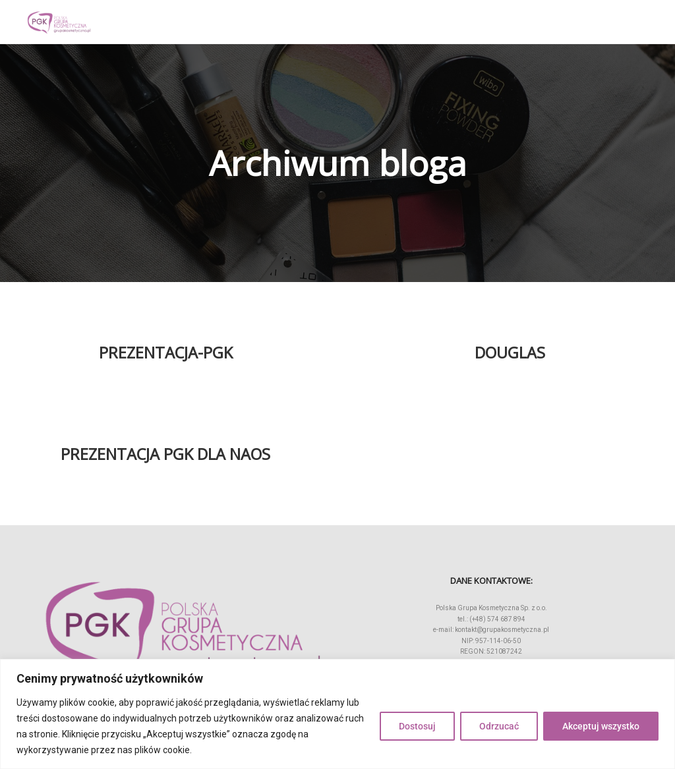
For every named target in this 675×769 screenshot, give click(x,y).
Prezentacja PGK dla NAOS (165, 454)
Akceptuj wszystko (600, 726)
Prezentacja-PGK (166, 352)
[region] (337, 714)
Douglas (510, 352)
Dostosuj (417, 726)
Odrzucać (499, 726)
